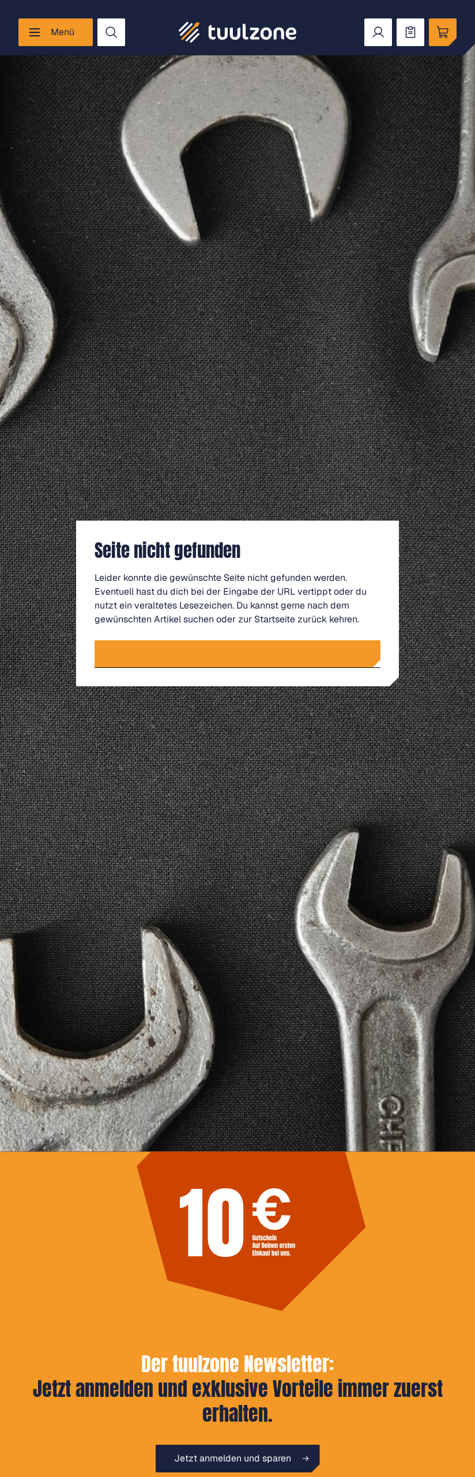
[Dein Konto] (378, 32)
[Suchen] (111, 32)
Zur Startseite (242, 654)
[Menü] (55, 32)
